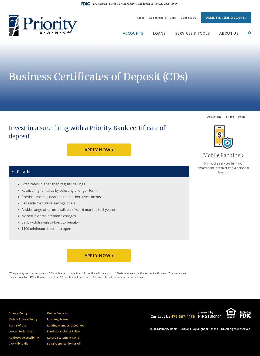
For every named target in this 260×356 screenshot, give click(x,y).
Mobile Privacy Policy (23, 319)
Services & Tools (192, 33)
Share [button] (230, 116)
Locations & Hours (162, 18)
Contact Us (189, 18)
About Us (229, 33)
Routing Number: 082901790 (65, 325)
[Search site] (249, 33)
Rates (141, 18)
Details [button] (23, 172)
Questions (214, 116)
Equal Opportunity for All (64, 343)
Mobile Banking (222, 155)
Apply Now (97, 150)
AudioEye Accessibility (24, 337)
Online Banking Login (224, 17)
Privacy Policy (18, 313)
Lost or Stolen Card (21, 331)
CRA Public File (19, 343)
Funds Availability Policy (63, 331)
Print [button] (241, 116)
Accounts (133, 33)
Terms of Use (18, 325)
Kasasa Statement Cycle (63, 337)
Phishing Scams (57, 319)
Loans (159, 33)
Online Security (57, 313)
